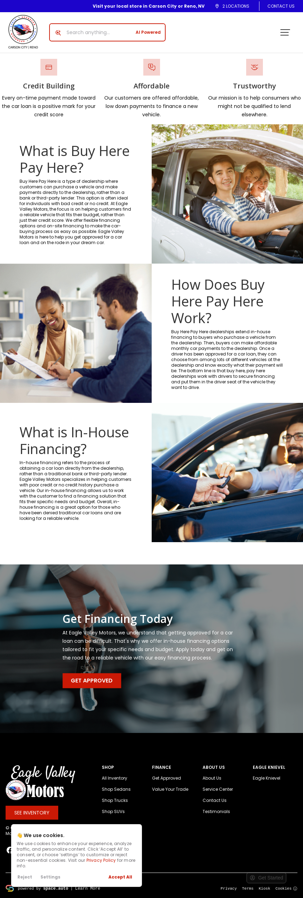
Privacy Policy (101, 860)
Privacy (229, 888)
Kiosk (264, 888)
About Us (212, 778)
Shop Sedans (116, 789)
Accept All (120, 877)
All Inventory (114, 778)
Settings (50, 877)
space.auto (55, 888)
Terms (247, 888)
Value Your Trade (170, 789)
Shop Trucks (115, 800)
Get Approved (92, 681)
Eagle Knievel (266, 778)
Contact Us (281, 6)
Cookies (286, 888)
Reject (24, 877)
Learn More (87, 888)
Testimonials (216, 811)
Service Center (218, 789)
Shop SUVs (113, 811)
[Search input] (107, 32)
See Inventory (32, 812)
